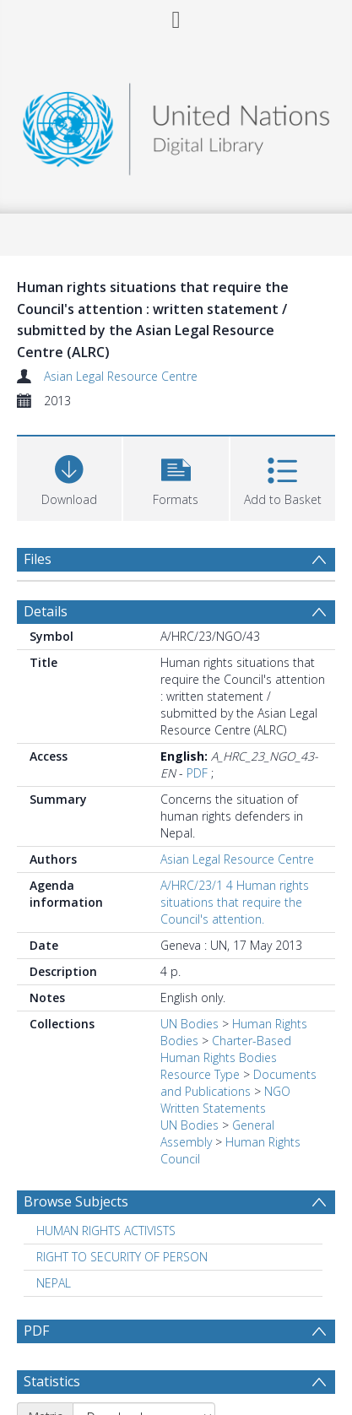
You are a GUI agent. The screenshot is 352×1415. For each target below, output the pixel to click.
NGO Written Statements (225, 1099)
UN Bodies (189, 1024)
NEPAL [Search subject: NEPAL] (53, 1283)
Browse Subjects (76, 1201)
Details (46, 611)
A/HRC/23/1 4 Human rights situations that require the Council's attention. (234, 902)
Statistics (52, 1381)
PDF (197, 773)
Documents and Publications (238, 1082)
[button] (175, 476)
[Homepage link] (176, 124)
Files (37, 559)
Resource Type (200, 1074)
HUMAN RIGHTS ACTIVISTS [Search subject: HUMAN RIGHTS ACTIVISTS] (106, 1231)
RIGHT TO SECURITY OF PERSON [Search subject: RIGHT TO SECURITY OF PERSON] (122, 1257)
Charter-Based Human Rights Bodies (225, 1049)
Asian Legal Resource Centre (121, 376)
